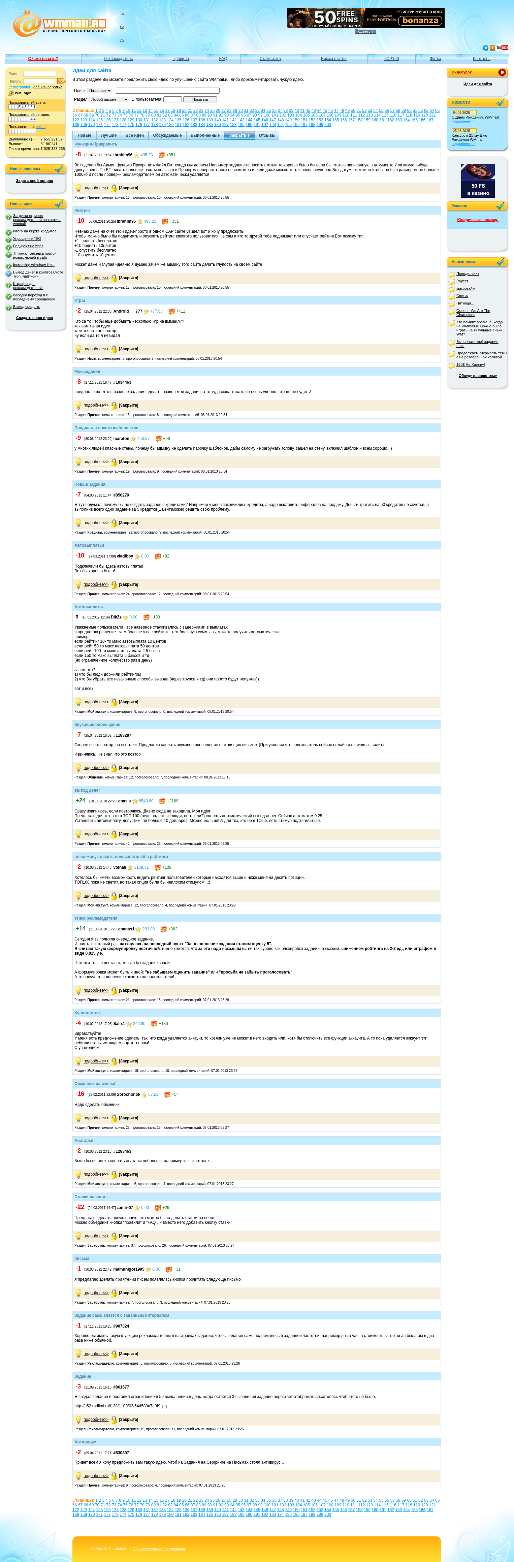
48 (342, 110)
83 (170, 115)
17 (167, 110)
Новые (84, 135)
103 (290, 115)
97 (249, 115)
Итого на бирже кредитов (34, 231)
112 (361, 115)
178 (154, 124)
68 (86, 115)
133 (162, 120)
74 (120, 115)
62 (420, 110)
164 (406, 120)
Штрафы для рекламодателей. (28, 286)
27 (223, 110)
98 (255, 115)
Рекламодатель (118, 58)
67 (80, 115)
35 (268, 110)
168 (75, 124)
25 (212, 110)
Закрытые (239, 135)
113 (369, 115)
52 (364, 110)
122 (75, 120)
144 (249, 120)
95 (237, 115)
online (40, 127)
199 (320, 124)
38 (285, 110)
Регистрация (19, 87)
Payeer (462, 281)
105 (306, 115)
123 (83, 120)
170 (91, 124)
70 (97, 115)
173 (115, 124)
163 (398, 120)
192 (264, 124)
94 (232, 115)
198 (312, 124)
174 (123, 124)
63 (426, 110)
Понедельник (467, 274)
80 (153, 115)
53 (370, 110)
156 (343, 120)
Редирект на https (28, 246)
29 (235, 110)
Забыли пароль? (47, 87)
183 (194, 124)
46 (330, 110)
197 (304, 124)
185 (209, 124)
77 (136, 115)
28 (229, 110)
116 (393, 115)
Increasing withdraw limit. (34, 265)
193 (272, 124)
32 (252, 110)
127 (115, 120)
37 (280, 110)
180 (170, 124)
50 (353, 110)
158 (359, 120)
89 (204, 115)
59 (403, 110)
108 (330, 115)
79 (148, 115)
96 (243, 115)
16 (162, 110)
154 (327, 120)
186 (217, 124)
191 (257, 124)
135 (178, 120)
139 (209, 120)
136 (186, 120)
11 (133, 110)
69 (91, 115)
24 (206, 110)
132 (154, 120)
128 (123, 120)
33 (257, 110)
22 (195, 110)
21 (190, 110)
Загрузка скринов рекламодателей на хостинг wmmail (37, 220)
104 (298, 115)
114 (377, 115)
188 (233, 124)
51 (358, 110)
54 (375, 110)
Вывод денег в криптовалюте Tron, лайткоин (38, 274)
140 (217, 120)
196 (296, 124)
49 (347, 110)
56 (387, 110)
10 (128, 110)
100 (267, 115)
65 (437, 110)
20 (184, 110)
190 (249, 124)
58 (398, 110)
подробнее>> (96, 188)
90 (209, 115)
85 (181, 115)
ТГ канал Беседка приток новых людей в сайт (34, 255)
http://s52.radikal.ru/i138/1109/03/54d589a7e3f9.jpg (120, 1406)
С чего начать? (43, 58)
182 (186, 124)
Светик (462, 296)
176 (138, 124)
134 (170, 120)
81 (159, 115)
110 (346, 115)
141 (225, 120)
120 (424, 115)
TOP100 (391, 58)
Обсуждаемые (167, 135)
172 (107, 124)
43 (314, 110)
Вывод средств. (26, 307)
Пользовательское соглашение (159, 1549)
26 (218, 110)
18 (173, 110)
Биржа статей (334, 58)
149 (288, 120)
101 (274, 115)
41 (302, 110)
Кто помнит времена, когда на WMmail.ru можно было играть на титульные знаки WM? (479, 328)
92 (221, 115)
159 (367, 120)
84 (176, 115)
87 (193, 115)
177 (146, 124)
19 (178, 110)
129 (131, 120)
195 (288, 124)
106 (314, 115)
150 (296, 120)
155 (335, 120)
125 (99, 120)
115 (385, 115)
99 (260, 115)
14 (150, 110)
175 (131, 124)
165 (414, 120)
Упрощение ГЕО (27, 238)
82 (164, 115)
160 (375, 120)
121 (432, 115)
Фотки (435, 58)
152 (312, 120)
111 (353, 115)
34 (263, 110)
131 (146, 120)
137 (194, 120)
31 (246, 110)
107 (322, 115)
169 (83, 124)
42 (308, 110)
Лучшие (109, 135)
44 (319, 110)
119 (416, 115)
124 (91, 120)
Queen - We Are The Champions (473, 313)
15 (156, 110)
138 (201, 120)
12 (139, 110)
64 (431, 110)
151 (304, 120)
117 (400, 115)
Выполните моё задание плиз (477, 344)
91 (215, 115)
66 (74, 115)
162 (390, 120)
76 (131, 115)
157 (351, 120)
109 (337, 115)
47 (336, 110)
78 (142, 115)
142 (233, 120)
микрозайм (465, 288)
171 (99, 124)
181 (178, 124)
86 (187, 115)
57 (392, 110)
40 (297, 110)
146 (264, 120)
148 (280, 120)
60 (409, 110)
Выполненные (205, 135)
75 (125, 115)
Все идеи (135, 135)
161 (383, 120)
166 (422, 120)
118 (409, 115)
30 (240, 110)
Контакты (481, 58)
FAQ (223, 58)
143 (241, 120)
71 (103, 115)
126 (107, 120)
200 (327, 124)
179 (162, 124)
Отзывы (267, 135)
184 (201, 124)
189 (241, 124)
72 (108, 115)
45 (325, 110)
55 (381, 110)
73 (114, 115)
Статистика (270, 58)
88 (198, 115)
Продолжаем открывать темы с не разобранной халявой (481, 355)
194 (280, 124)
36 (274, 110)
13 (145, 110)
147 (272, 120)
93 (226, 115)
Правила (180, 58)
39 (291, 110)
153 (320, 120)
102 (283, 115)
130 (138, 120)
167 (430, 120)
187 (225, 124)
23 (201, 110)
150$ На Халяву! (470, 364)
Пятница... (465, 303)
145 (257, 120)
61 (415, 110)
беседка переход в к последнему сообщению (34, 297)
